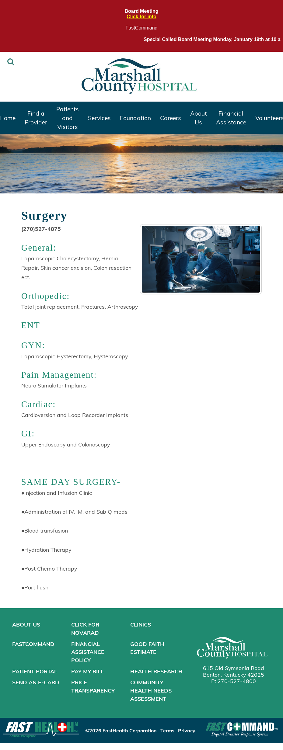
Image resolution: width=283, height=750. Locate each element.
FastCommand (142, 27)
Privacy (186, 730)
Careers (170, 118)
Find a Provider (36, 117)
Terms (167, 730)
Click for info (141, 16)
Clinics (140, 624)
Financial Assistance (231, 117)
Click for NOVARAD (85, 628)
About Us (198, 117)
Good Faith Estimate (147, 648)
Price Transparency (93, 686)
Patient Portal (34, 671)
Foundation (135, 118)
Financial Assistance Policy (87, 652)
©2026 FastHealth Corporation (121, 730)
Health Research (156, 671)
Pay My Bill (87, 671)
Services (99, 118)
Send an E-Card (35, 682)
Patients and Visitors (67, 117)
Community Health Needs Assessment (151, 690)
